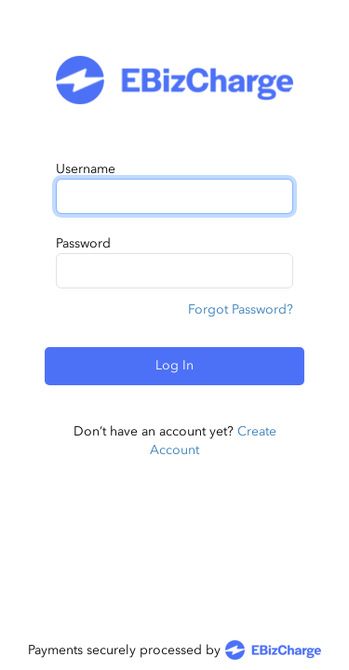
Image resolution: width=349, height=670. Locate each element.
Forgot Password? (240, 309)
